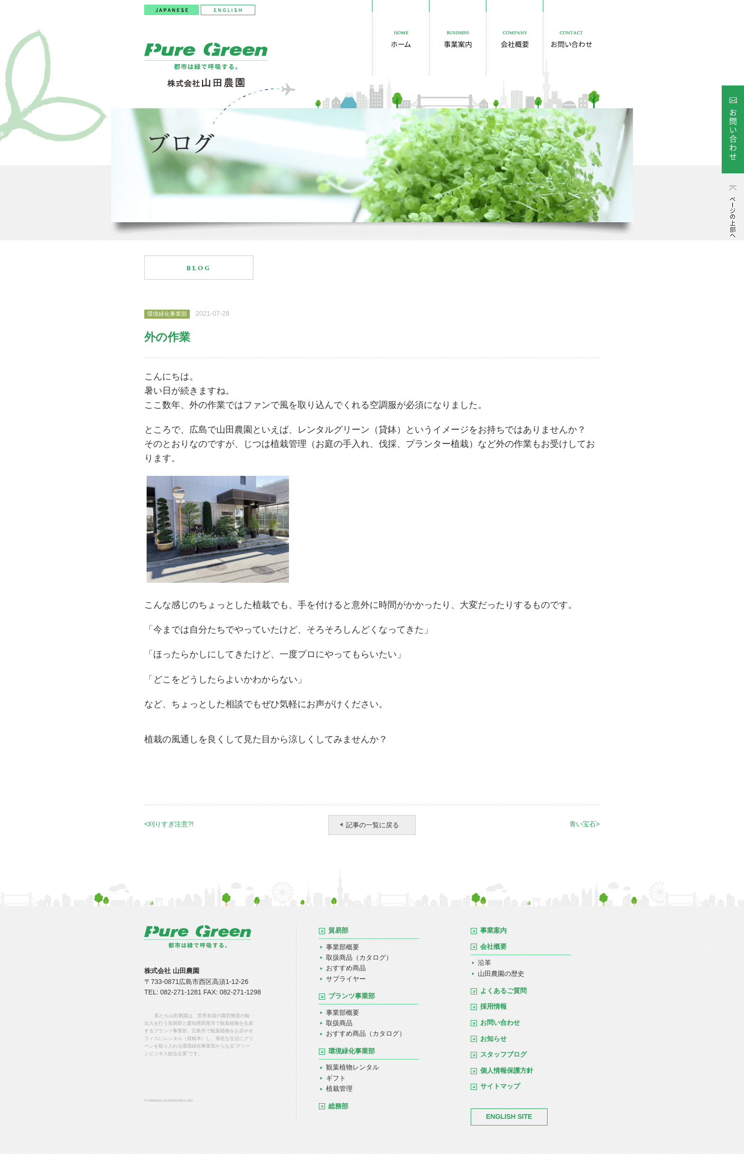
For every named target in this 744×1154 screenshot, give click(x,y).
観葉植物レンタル (352, 1067)
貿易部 (338, 930)
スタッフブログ (503, 1054)
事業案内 (493, 930)
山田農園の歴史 (501, 973)
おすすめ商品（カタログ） (366, 1033)
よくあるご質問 (503, 990)
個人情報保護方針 (506, 1070)
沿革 (484, 962)
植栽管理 (339, 1088)
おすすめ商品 (346, 968)
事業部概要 (342, 947)
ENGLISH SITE (509, 1116)
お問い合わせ (500, 1022)
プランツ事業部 (351, 996)
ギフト (336, 1078)
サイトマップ (500, 1086)
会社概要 (493, 946)
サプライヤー (346, 979)
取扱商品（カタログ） (359, 957)
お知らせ (493, 1038)
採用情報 (493, 1006)
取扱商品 (339, 1023)
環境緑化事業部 (351, 1051)
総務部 (338, 1106)
